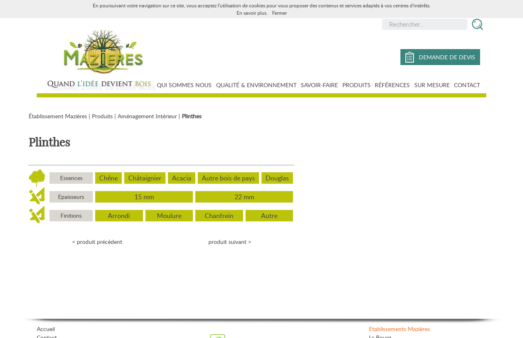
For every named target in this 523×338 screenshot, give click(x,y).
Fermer (279, 12)
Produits (356, 85)
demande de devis (440, 57)
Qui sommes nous (184, 85)
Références (392, 85)
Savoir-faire (319, 85)
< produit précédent (97, 242)
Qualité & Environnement (256, 85)
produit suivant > (229, 242)
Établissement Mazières (58, 116)
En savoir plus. (252, 12)
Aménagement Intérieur (147, 116)
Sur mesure (432, 85)
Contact (467, 85)
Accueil (46, 329)
